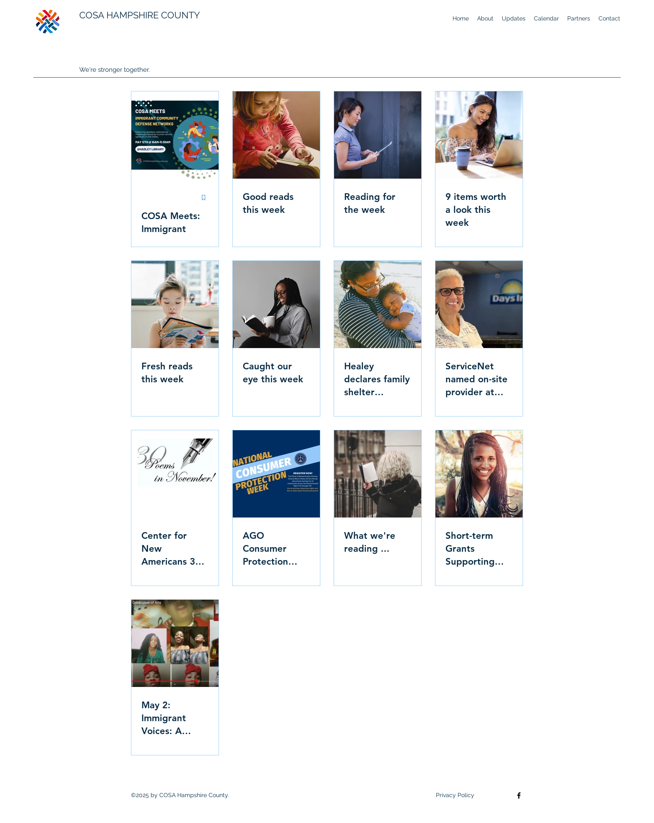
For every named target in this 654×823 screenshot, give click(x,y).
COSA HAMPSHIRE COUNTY (139, 15)
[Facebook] (519, 795)
